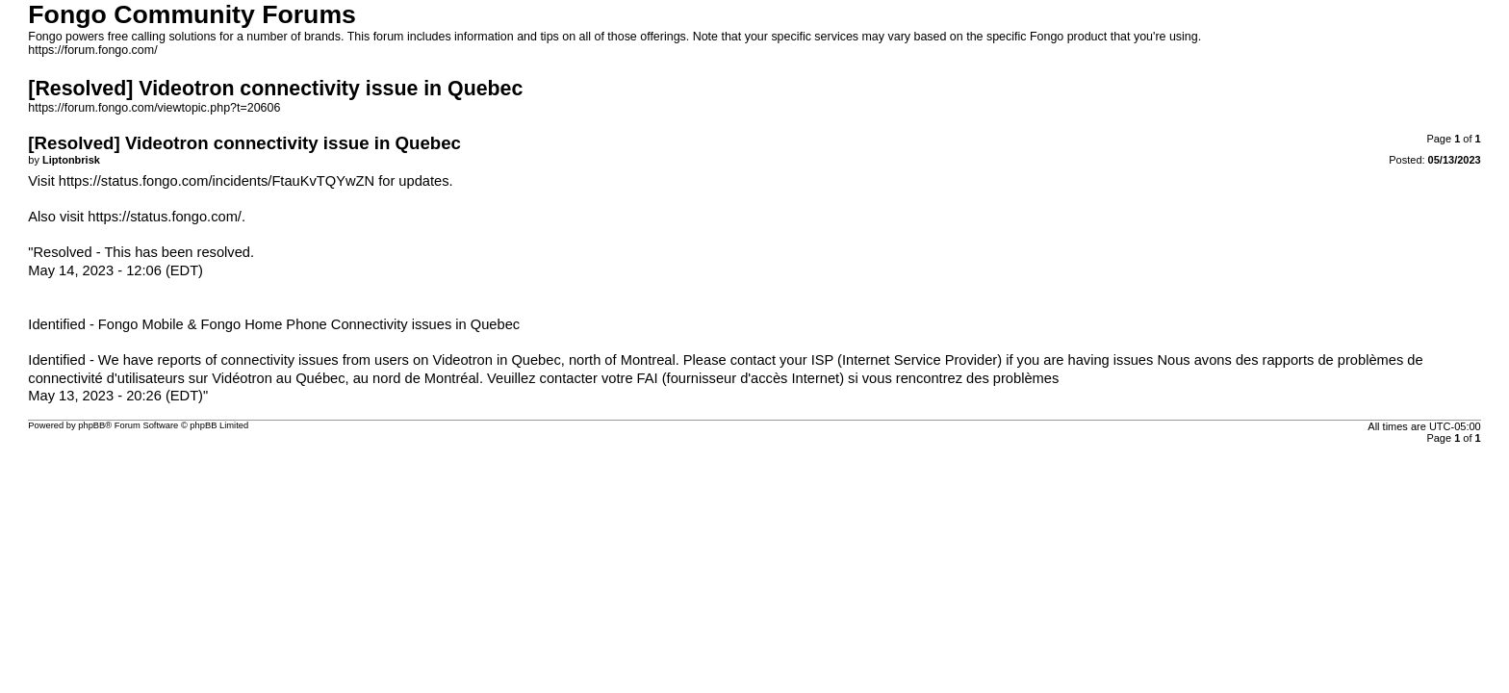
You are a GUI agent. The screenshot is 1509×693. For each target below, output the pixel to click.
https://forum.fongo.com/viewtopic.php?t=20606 (154, 108)
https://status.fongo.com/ (165, 216)
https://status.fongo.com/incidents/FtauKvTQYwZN (216, 181)
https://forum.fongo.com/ (92, 50)
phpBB (91, 425)
